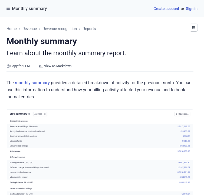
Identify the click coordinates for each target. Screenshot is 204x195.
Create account (166, 8)
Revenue (29, 29)
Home (11, 29)
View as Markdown (55, 66)
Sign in (192, 8)
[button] (194, 27)
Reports (89, 29)
